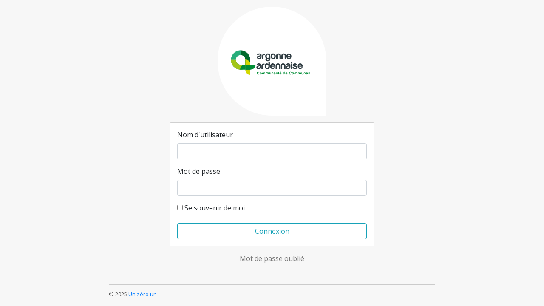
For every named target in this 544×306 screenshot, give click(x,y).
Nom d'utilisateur (205, 134)
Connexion (272, 231)
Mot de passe (198, 171)
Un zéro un (142, 294)
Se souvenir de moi (211, 207)
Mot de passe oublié (272, 258)
